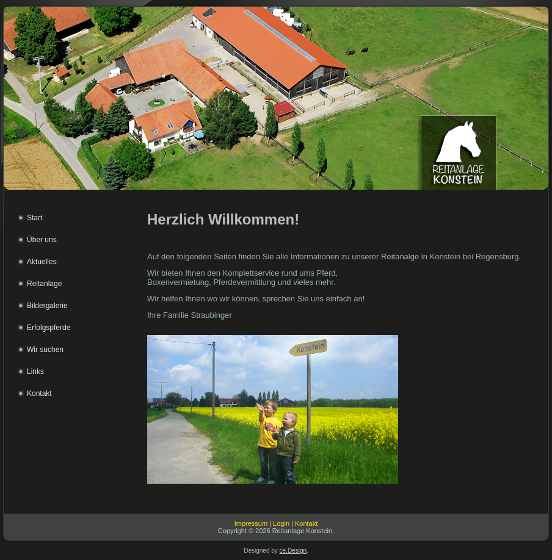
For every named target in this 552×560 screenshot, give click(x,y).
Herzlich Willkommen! (223, 219)
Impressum (250, 523)
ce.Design (293, 550)
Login (281, 523)
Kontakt (306, 523)
